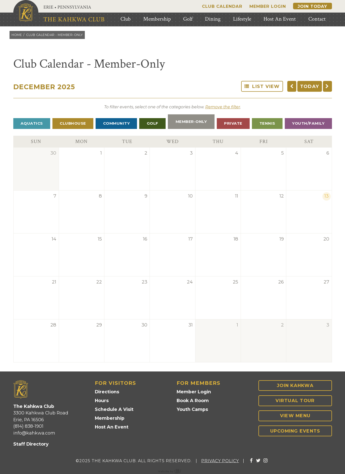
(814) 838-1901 (28, 426)
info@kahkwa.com (34, 433)
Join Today (312, 6)
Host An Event (111, 427)
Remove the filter (222, 107)
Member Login (267, 6)
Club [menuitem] (125, 19)
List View (262, 86)
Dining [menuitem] (213, 19)
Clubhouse (73, 123)
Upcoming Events (295, 431)
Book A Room (193, 400)
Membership (109, 418)
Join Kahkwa (295, 385)
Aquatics (32, 123)
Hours (102, 400)
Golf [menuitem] (187, 19)
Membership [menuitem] (157, 19)
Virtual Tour (295, 400)
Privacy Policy (220, 460)
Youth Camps (192, 409)
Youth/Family (308, 123)
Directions (107, 391)
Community (116, 123)
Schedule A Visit (114, 409)
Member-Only (191, 121)
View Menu (295, 415)
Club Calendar (222, 6)
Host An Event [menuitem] (279, 19)
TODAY (309, 86)
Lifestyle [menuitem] (242, 19)
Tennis (267, 123)
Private (233, 123)
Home (17, 35)
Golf (152, 123)
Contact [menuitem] (317, 19)
